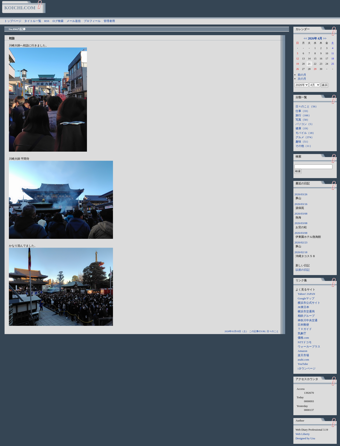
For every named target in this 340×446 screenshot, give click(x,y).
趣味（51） (303, 141)
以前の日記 (303, 269)
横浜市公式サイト (309, 302)
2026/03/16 (300, 204)
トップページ (12, 21)
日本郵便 (303, 324)
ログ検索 (58, 21)
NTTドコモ (305, 342)
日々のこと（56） (307, 106)
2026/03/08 (300, 213)
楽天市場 (303, 355)
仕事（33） (303, 111)
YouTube (303, 364)
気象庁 (302, 333)
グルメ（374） (305, 137)
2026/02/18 (300, 252)
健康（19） (303, 128)
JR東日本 (303, 307)
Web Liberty (303, 434)
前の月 (302, 74)
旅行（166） (303, 115)
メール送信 (74, 21)
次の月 (302, 78)
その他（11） (304, 146)
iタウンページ (306, 368)
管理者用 (109, 21)
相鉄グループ (306, 315)
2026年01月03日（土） (236, 331)
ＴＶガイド (305, 329)
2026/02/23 (300, 242)
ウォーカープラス (309, 346)
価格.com (303, 337)
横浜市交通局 (306, 311)
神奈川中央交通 (307, 320)
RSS (46, 21)
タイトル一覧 (32, 21)
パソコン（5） (305, 124)
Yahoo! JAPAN (306, 293)
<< (305, 38)
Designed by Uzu (305, 438)
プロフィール (92, 21)
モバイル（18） (305, 132)
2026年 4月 (315, 38)
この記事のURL (257, 331)
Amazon (302, 351)
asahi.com (303, 359)
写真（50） (303, 119)
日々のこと (273, 331)
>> (325, 38)
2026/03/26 (300, 194)
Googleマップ (306, 298)
